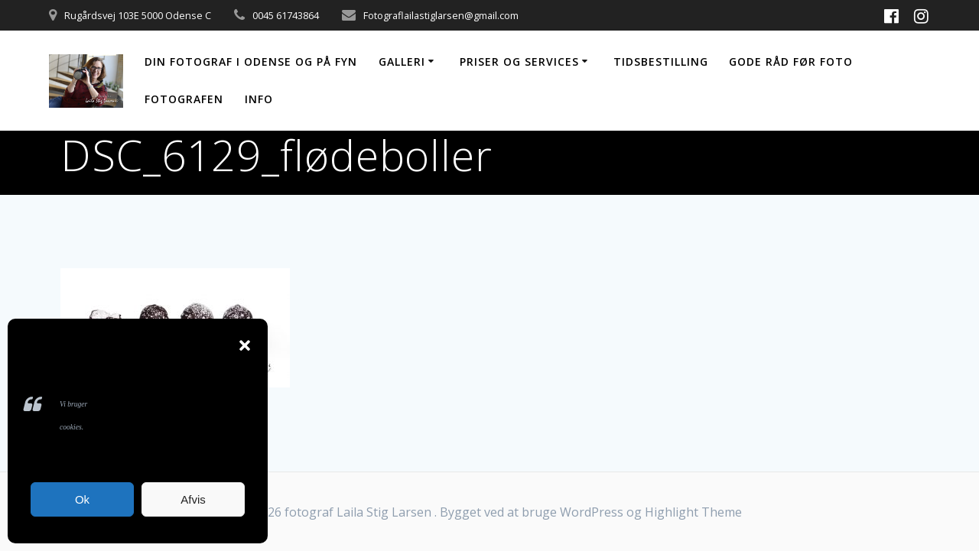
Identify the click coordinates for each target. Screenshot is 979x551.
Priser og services (519, 61)
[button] (244, 345)
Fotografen (184, 99)
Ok (82, 499)
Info (259, 99)
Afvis (193, 499)
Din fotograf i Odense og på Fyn (251, 61)
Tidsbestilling (660, 61)
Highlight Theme (693, 512)
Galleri (402, 61)
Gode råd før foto (791, 61)
